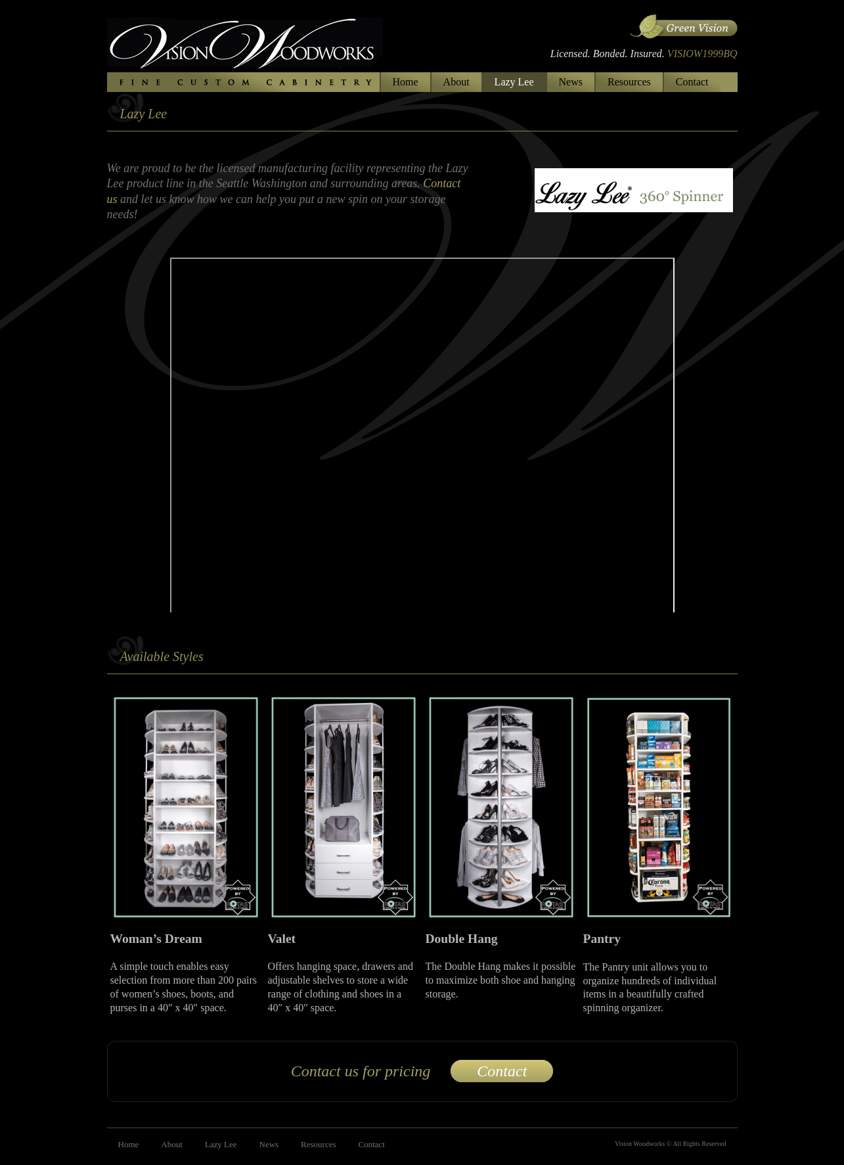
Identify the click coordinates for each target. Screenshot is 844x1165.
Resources (629, 81)
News (571, 81)
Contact (692, 81)
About (456, 81)
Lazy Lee (514, 81)
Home (405, 81)
